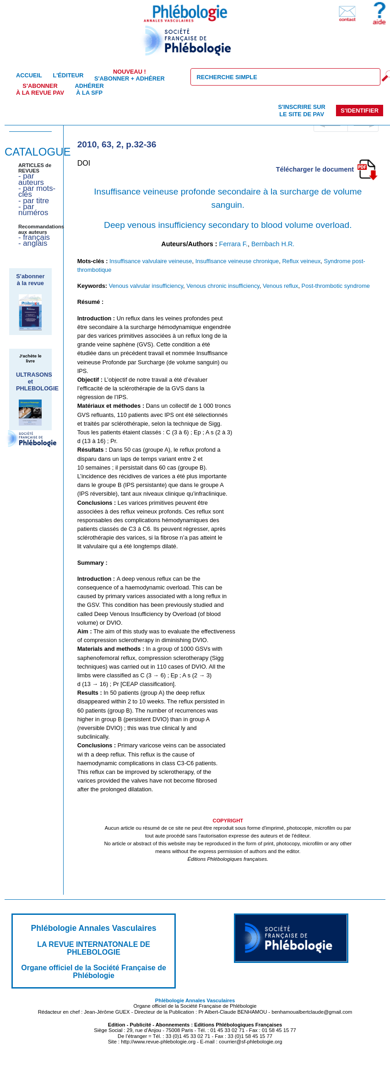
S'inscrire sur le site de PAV (301, 110)
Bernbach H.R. (272, 244)
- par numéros (33, 209)
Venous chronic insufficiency (223, 285)
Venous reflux (280, 285)
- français (34, 237)
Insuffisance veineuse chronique (237, 261)
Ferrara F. (233, 244)
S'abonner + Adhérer (129, 75)
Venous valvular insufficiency (146, 285)
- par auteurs (31, 179)
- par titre (33, 200)
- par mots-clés (36, 191)
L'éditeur (68, 75)
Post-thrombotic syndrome (336, 285)
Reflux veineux (301, 261)
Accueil (29, 75)
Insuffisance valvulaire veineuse (150, 261)
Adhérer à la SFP (89, 89)
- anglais (32, 243)
